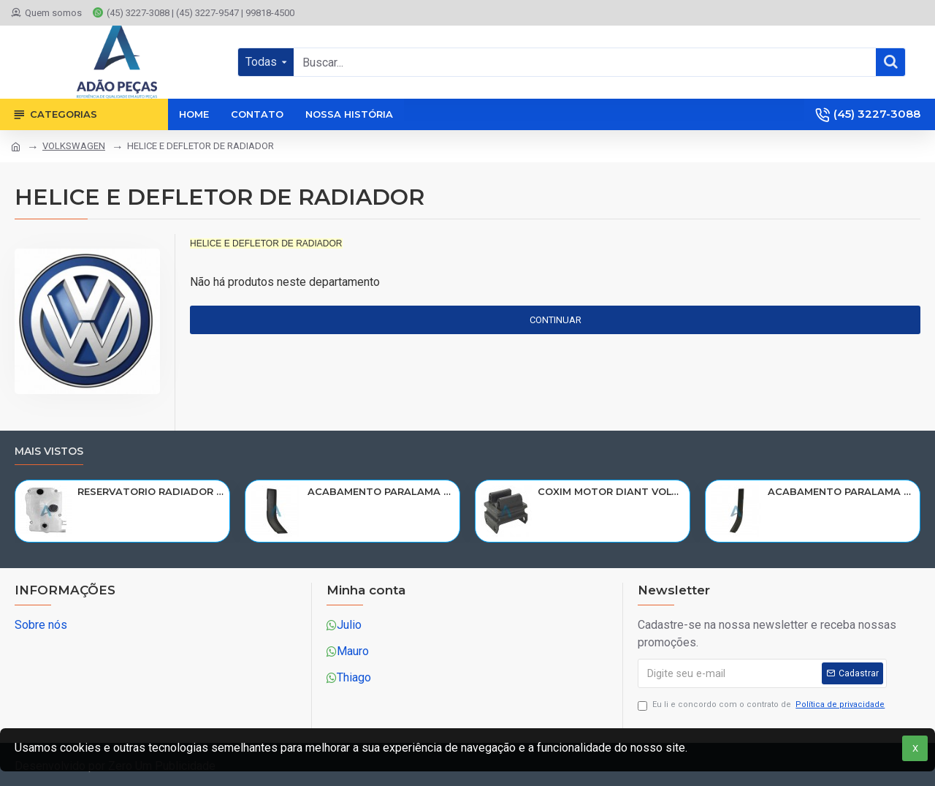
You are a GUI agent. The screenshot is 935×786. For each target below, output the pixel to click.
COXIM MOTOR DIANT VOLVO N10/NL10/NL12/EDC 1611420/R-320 (611, 491)
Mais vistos (49, 451)
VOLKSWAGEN (73, 145)
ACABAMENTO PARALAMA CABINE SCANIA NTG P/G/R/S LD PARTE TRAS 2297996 (841, 491)
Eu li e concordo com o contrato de (762, 705)
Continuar (555, 319)
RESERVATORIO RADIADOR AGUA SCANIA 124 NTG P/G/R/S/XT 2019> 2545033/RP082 (150, 491)
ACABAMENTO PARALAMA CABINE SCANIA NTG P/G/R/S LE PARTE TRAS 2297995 (381, 491)
